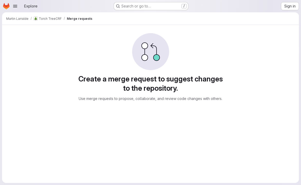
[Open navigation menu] (15, 6)
